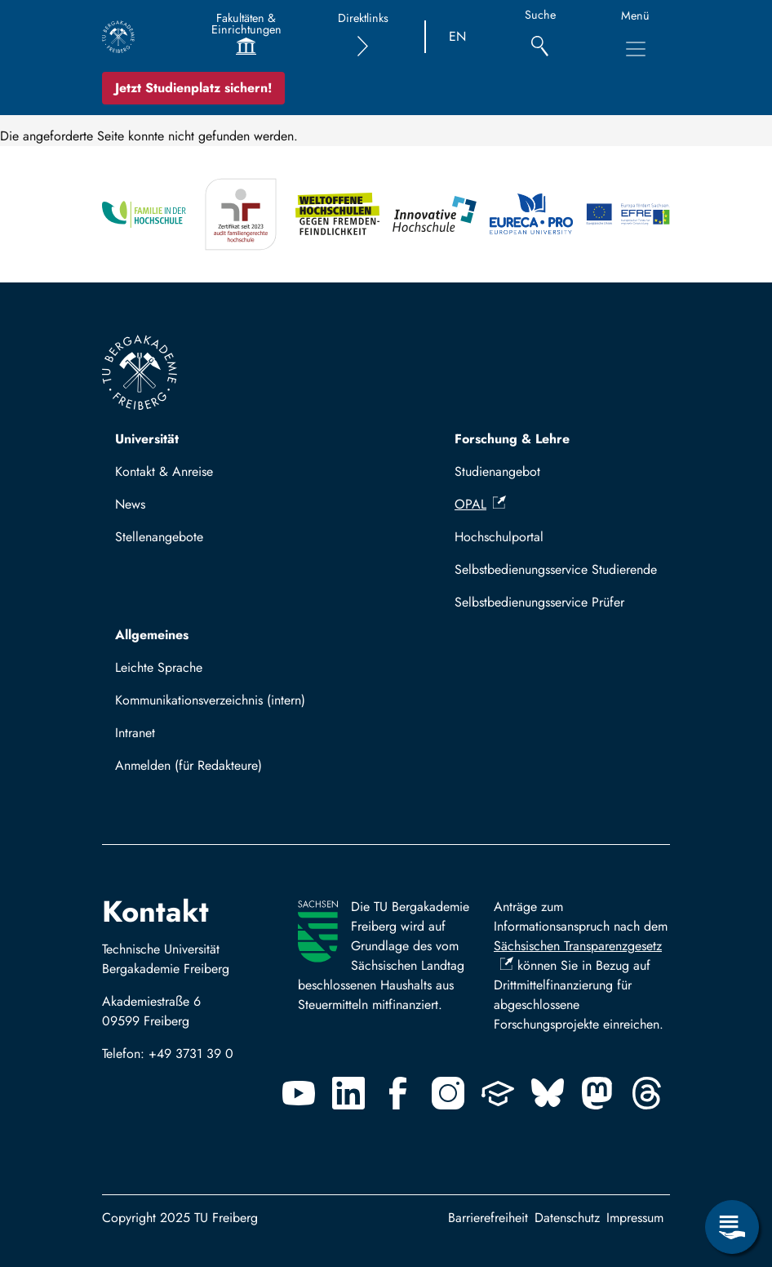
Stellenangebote (159, 536)
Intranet (135, 732)
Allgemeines (152, 634)
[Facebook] (398, 1093)
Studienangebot (497, 471)
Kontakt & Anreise (164, 471)
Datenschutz (567, 1217)
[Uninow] (497, 1093)
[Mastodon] (597, 1093)
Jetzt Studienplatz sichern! (193, 87)
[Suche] (540, 37)
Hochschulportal (499, 536)
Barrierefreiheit (488, 1217)
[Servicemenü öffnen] (732, 1227)
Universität (147, 438)
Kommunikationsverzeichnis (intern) (210, 700)
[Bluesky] (547, 1093)
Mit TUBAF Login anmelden (199, 770)
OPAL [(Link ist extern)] (480, 504)
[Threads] (647, 1093)
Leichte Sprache (158, 667)
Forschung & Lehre (512, 438)
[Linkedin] (348, 1093)
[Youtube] (298, 1093)
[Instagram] (448, 1093)
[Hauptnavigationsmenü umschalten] (636, 48)
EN (457, 36)
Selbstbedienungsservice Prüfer (539, 602)
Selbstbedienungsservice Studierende (556, 569)
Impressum (634, 1217)
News (130, 504)
